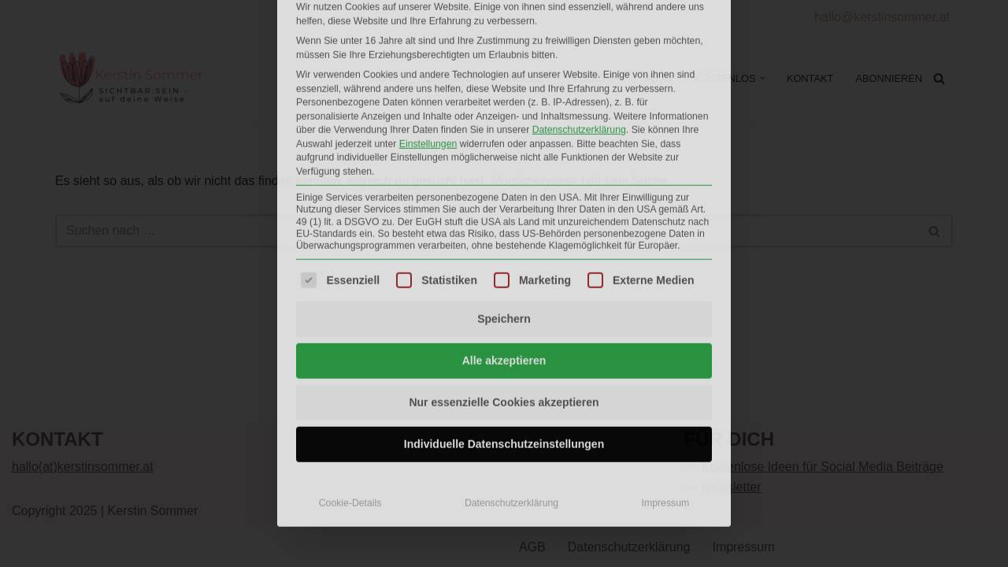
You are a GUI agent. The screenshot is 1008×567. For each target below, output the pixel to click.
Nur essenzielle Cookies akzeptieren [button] (503, 243)
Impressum (666, 344)
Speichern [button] (504, 160)
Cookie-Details (350, 344)
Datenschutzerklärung (511, 344)
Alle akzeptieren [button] (504, 201)
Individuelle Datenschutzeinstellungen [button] (504, 285)
